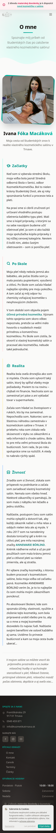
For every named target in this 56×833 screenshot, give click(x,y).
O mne (8, 753)
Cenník (8, 762)
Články (8, 772)
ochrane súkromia (27, 821)
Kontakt (8, 757)
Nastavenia (9, 826)
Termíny (8, 767)
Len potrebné (30, 826)
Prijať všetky (44, 826)
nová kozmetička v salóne (30, 6)
